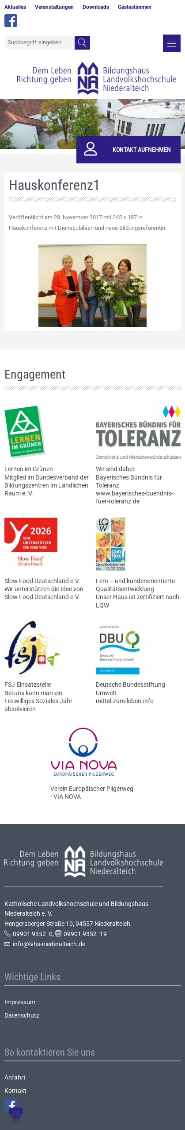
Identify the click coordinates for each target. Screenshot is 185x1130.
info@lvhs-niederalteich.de (49, 944)
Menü (172, 43)
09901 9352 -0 (33, 933)
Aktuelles (15, 7)
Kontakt (15, 1090)
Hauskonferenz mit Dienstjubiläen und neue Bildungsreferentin (87, 227)
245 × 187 (125, 217)
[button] (16, 1114)
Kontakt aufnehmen (142, 149)
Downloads (96, 7)
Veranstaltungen (54, 7)
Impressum (19, 1002)
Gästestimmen (134, 7)
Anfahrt (15, 1077)
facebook (10, 20)
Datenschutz (21, 1015)
